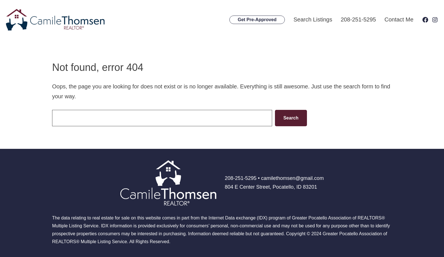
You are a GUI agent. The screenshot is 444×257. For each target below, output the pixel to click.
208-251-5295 (358, 19)
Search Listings (312, 19)
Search (290, 118)
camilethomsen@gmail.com (292, 178)
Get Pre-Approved (257, 19)
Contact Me (399, 19)
